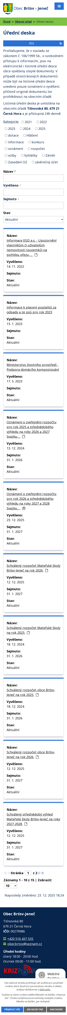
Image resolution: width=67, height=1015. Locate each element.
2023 (11, 128)
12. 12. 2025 (15, 582)
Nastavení (56, 1009)
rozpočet (38, 148)
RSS (45, 43)
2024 (26, 128)
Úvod (6, 21)
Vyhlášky (30, 155)
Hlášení (32, 135)
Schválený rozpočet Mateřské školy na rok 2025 (33, 630)
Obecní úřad (23, 21)
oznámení (15, 148)
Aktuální (13, 285)
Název (8, 171)
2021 (28, 122)
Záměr (50, 155)
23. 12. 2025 (15, 520)
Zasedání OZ (17, 162)
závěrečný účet (46, 162)
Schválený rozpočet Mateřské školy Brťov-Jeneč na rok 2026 (33, 568)
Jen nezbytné (35, 1009)
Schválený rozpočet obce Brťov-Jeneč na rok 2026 (31, 754)
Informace (16, 142)
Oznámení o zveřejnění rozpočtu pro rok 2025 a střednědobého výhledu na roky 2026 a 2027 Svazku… (31, 429)
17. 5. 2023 (14, 381)
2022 (43, 122)
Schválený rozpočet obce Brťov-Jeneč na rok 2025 (31, 692)
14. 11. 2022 (15, 266)
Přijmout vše (12, 1009)
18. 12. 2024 (15, 644)
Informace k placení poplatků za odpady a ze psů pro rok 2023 (31, 309)
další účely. (45, 989)
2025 (41, 128)
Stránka (17, 873)
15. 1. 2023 (14, 324)
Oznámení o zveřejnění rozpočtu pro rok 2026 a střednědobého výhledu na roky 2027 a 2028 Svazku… (31, 501)
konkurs (38, 142)
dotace (13, 135)
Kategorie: (11, 121)
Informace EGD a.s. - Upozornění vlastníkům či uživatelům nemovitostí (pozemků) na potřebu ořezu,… (31, 247)
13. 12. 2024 (15, 448)
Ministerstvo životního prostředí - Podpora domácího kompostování (33, 367)
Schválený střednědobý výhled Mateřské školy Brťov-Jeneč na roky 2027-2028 (33, 819)
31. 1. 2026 (14, 460)
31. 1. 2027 (14, 531)
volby (12, 155)
